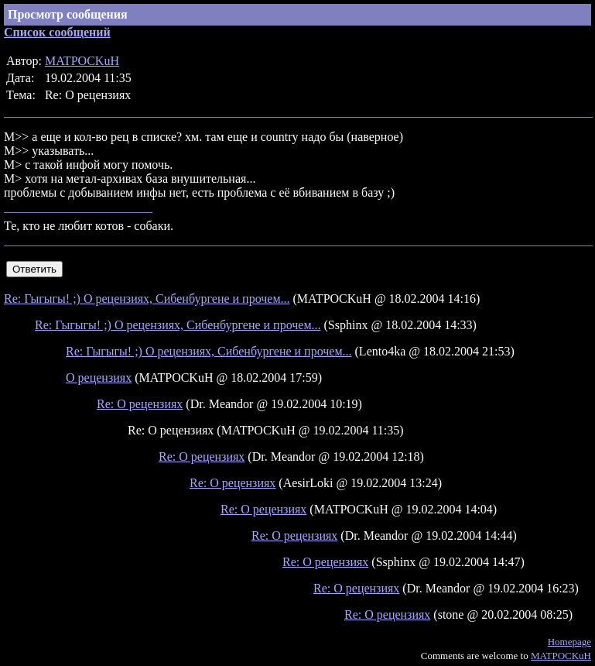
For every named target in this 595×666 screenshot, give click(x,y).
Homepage (569, 641)
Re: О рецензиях (140, 403)
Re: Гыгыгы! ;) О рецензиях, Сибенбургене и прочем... (147, 298)
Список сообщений (57, 32)
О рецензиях (99, 377)
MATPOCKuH (82, 60)
